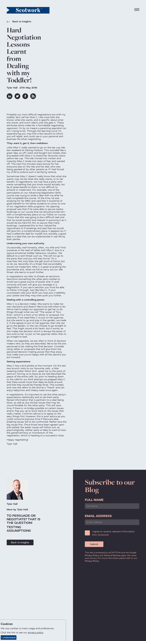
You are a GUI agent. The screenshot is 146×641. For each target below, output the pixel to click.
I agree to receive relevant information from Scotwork (113, 533)
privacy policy (35, 632)
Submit (94, 544)
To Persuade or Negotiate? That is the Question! (23, 519)
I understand (9, 637)
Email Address (98, 516)
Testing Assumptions (19, 528)
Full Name (94, 500)
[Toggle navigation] (136, 9)
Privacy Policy (92, 555)
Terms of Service (112, 555)
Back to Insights (19, 22)
